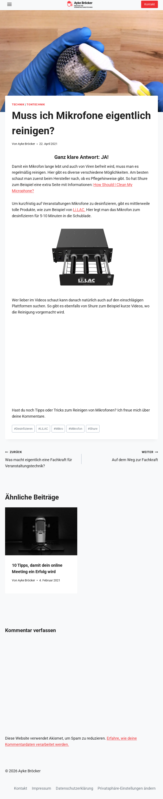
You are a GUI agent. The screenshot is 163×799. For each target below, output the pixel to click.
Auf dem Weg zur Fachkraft (121, 455)
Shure (92, 429)
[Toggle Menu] (9, 4)
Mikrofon (75, 429)
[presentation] (41, 531)
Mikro (58, 429)
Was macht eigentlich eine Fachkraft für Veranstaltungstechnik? (41, 458)
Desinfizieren (23, 429)
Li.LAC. (79, 209)
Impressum (41, 788)
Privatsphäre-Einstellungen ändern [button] (127, 788)
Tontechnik (36, 104)
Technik (18, 104)
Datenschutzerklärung (74, 788)
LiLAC (43, 429)
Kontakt (20, 788)
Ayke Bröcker (26, 144)
